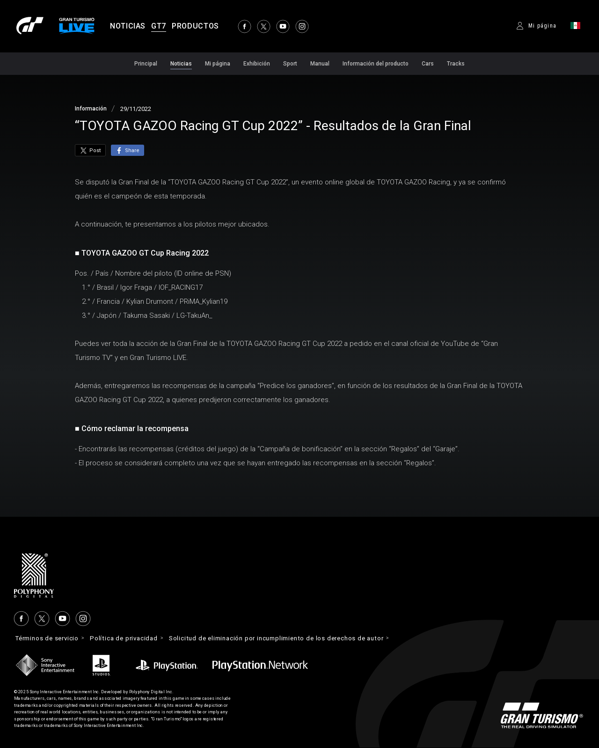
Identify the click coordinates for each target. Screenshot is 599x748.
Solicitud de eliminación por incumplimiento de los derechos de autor (297, 638)
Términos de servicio (50, 638)
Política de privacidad (132, 638)
